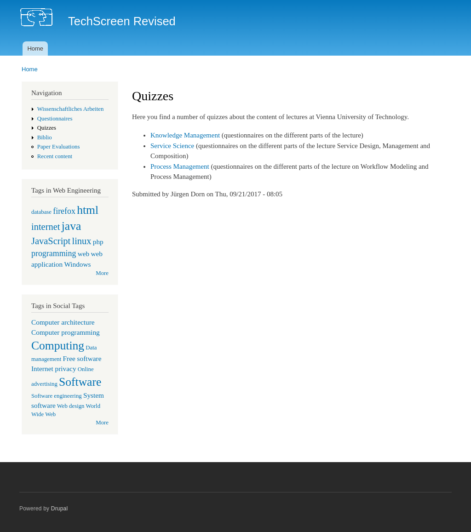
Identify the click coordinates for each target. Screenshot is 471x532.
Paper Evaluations (58, 146)
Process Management (179, 166)
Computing (57, 345)
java (71, 226)
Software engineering (56, 396)
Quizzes (46, 128)
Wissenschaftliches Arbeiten (70, 109)
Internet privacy (53, 368)
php (98, 242)
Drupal (59, 508)
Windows (77, 264)
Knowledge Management (185, 135)
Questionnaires (55, 118)
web (84, 253)
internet (45, 227)
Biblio (44, 137)
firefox (64, 211)
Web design (71, 406)
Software (80, 382)
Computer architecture (63, 322)
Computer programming (65, 332)
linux (81, 241)
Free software (82, 358)
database (41, 212)
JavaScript (50, 241)
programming (53, 253)
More (102, 273)
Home (35, 48)
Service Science (172, 145)
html (87, 210)
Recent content (54, 156)
